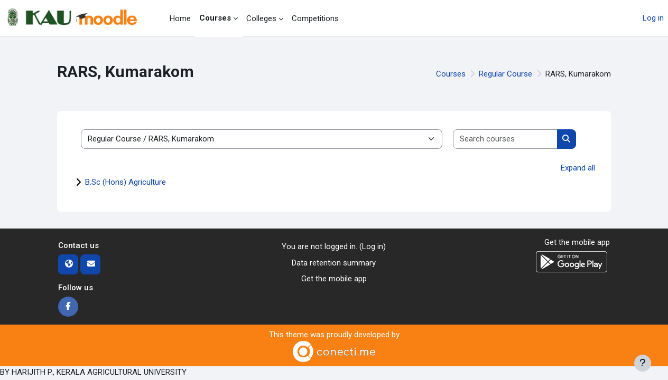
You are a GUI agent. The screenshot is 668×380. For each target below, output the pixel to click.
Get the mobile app (334, 278)
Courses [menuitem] (215, 18)
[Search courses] (505, 139)
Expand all (578, 168)
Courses (451, 74)
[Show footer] (642, 363)
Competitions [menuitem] (315, 18)
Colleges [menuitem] (261, 18)
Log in (653, 18)
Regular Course (505, 74)
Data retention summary (334, 263)
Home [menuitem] (180, 18)
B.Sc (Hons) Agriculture (125, 182)
